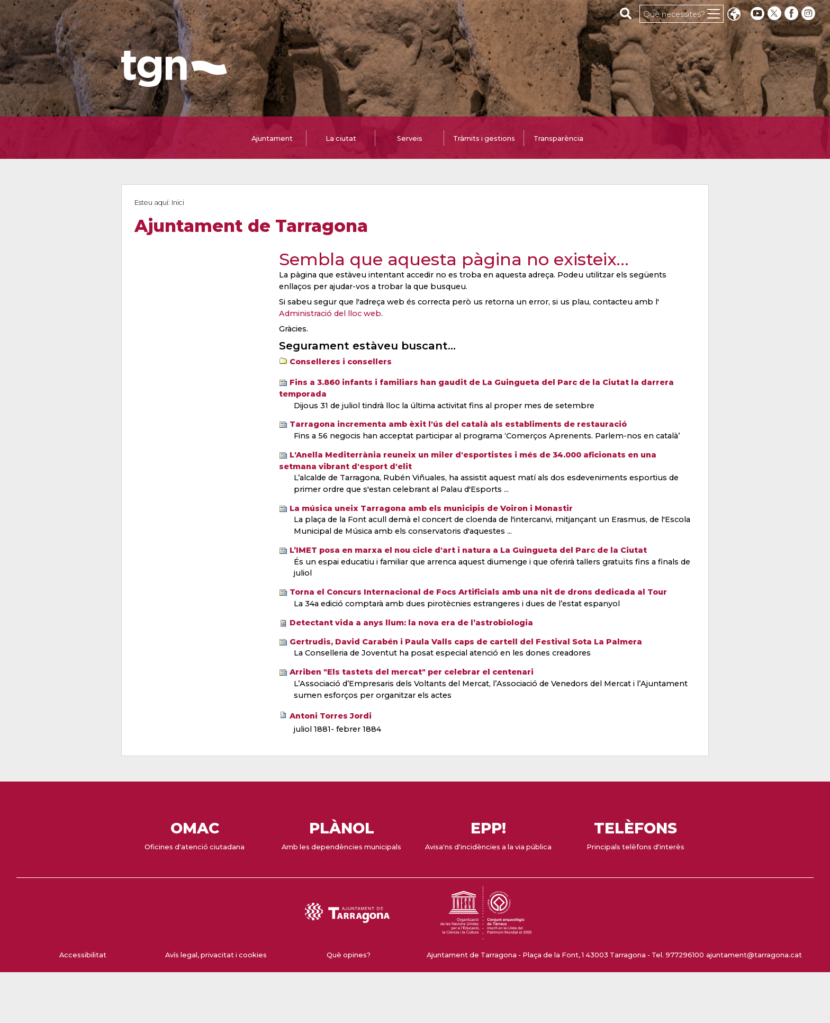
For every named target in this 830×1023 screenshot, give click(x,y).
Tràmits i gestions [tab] (484, 138)
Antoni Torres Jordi (331, 716)
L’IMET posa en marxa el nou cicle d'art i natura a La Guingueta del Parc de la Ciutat (468, 550)
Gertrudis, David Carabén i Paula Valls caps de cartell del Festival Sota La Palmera (466, 642)
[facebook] (792, 13)
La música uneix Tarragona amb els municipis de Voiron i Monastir (431, 508)
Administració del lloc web (330, 313)
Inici (178, 203)
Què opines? (349, 955)
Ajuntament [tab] (272, 138)
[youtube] (757, 13)
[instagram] (809, 13)
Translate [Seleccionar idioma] (734, 15)
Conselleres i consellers (341, 361)
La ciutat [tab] (341, 138)
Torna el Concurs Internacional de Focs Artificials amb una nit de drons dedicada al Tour (478, 592)
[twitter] (775, 13)
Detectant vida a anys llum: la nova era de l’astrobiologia (411, 622)
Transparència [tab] (558, 138)
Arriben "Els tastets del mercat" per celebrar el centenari (412, 672)
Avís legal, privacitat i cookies (216, 955)
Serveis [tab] (409, 138)
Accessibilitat (82, 955)
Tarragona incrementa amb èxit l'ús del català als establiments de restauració (458, 424)
